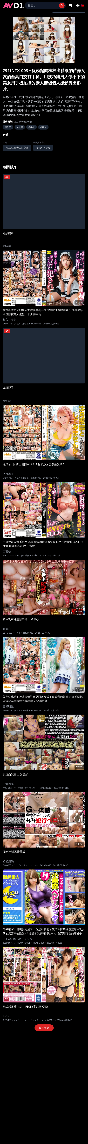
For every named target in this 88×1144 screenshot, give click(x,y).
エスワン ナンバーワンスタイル (28, 1020)
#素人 (43, 127)
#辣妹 (31, 127)
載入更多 (44, 1028)
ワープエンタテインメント (26, 788)
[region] (44, 40)
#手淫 (20, 127)
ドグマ (17, 633)
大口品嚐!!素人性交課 (16, 147)
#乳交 (8, 127)
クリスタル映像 (21, 323)
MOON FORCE (23, 943)
